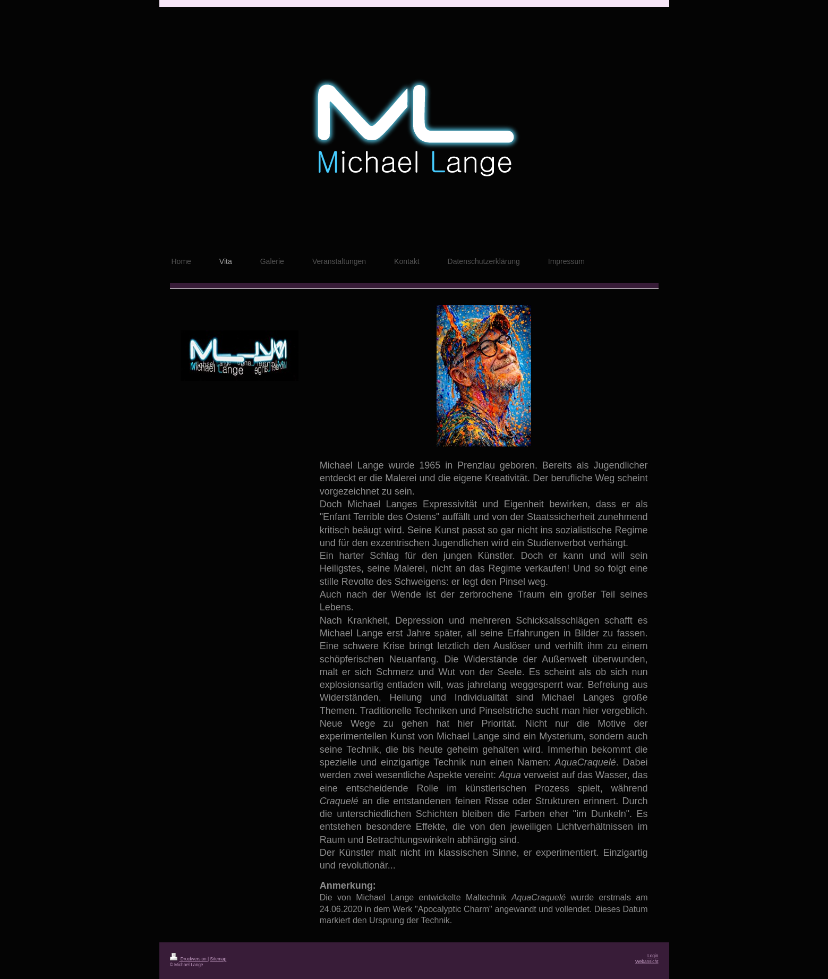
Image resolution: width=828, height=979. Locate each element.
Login (653, 955)
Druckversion (189, 958)
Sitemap (218, 958)
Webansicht (647, 961)
